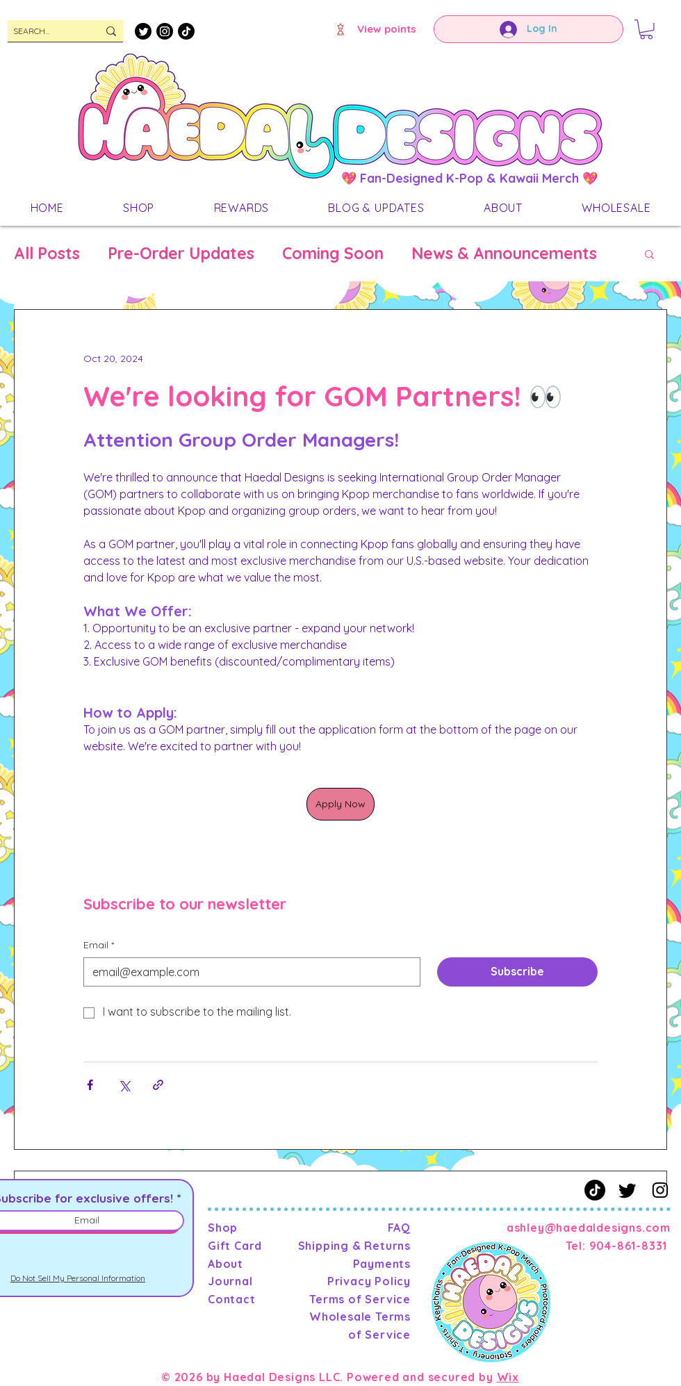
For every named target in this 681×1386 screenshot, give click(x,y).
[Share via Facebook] (90, 1084)
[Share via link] (158, 1084)
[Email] (247, 972)
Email (98, 945)
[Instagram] (164, 31)
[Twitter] (143, 31)
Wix (508, 1377)
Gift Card (235, 1246)
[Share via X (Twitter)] (124, 1084)
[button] (646, 29)
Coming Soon (333, 253)
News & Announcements (504, 253)
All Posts (47, 253)
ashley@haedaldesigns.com (589, 1228)
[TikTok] (186, 31)
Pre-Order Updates (181, 253)
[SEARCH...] (45, 31)
